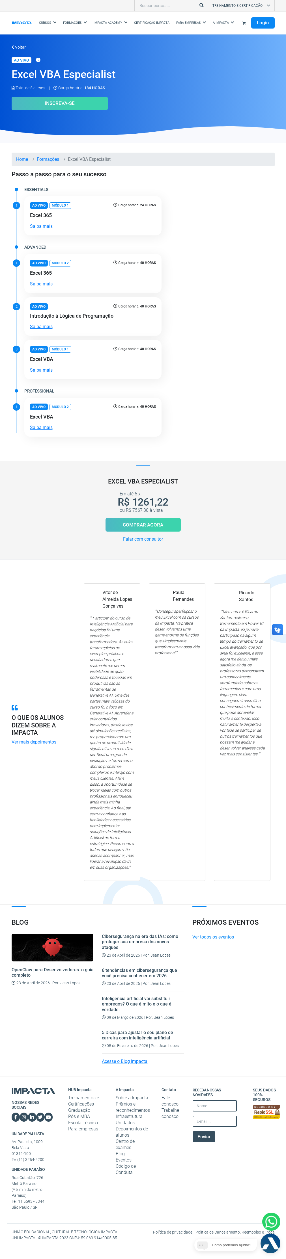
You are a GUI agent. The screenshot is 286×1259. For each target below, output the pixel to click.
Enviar (203, 1136)
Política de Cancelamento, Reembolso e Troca (235, 1232)
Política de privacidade (173, 1232)
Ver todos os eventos (213, 937)
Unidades (125, 1122)
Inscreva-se (60, 103)
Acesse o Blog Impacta (124, 1061)
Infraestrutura (129, 1116)
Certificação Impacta (151, 23)
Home (22, 159)
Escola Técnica (83, 1122)
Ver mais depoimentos (34, 742)
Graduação (79, 1110)
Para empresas (83, 1129)
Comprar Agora (143, 525)
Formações (48, 159)
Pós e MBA (79, 1116)
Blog (120, 1153)
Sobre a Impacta (132, 1097)
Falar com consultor (143, 539)
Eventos (124, 1160)
